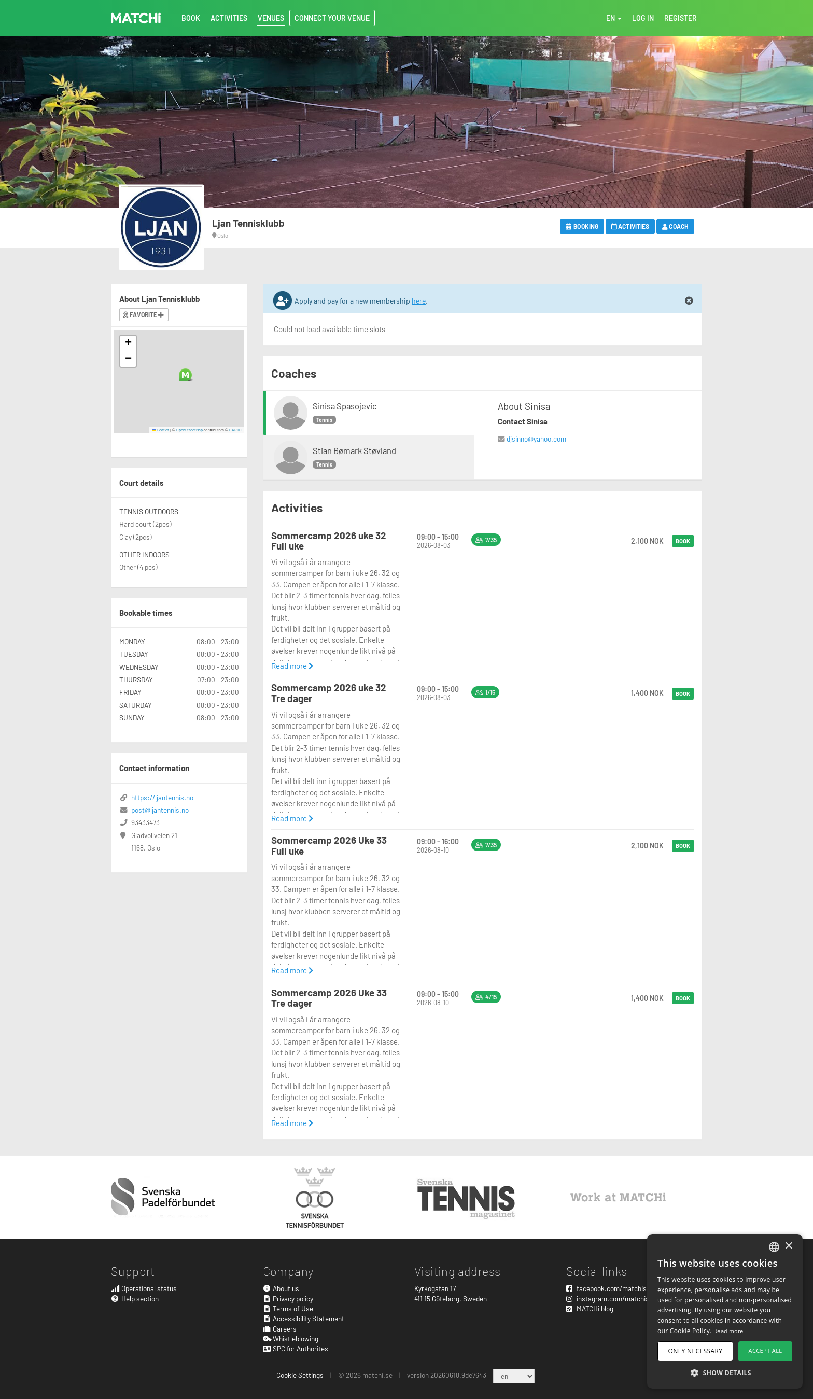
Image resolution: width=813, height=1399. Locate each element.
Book (683, 541)
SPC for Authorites (296, 1348)
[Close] (689, 301)
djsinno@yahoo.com (536, 438)
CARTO (235, 429)
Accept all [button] (765, 1350)
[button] (185, 374)
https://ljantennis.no (162, 797)
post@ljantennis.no (160, 809)
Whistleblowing (291, 1338)
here (419, 300)
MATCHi (136, 18)
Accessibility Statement (304, 1318)
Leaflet (160, 429)
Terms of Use (288, 1308)
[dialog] (725, 1311)
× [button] (788, 1246)
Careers (280, 1328)
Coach (675, 226)
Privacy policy (288, 1298)
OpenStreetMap (189, 429)
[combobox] (774, 1247)
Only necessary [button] (695, 1351)
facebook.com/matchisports (614, 1288)
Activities (630, 226)
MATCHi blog (589, 1308)
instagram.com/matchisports (615, 1298)
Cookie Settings (300, 1374)
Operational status (144, 1288)
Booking (582, 226)
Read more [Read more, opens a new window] (728, 1330)
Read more (292, 665)
